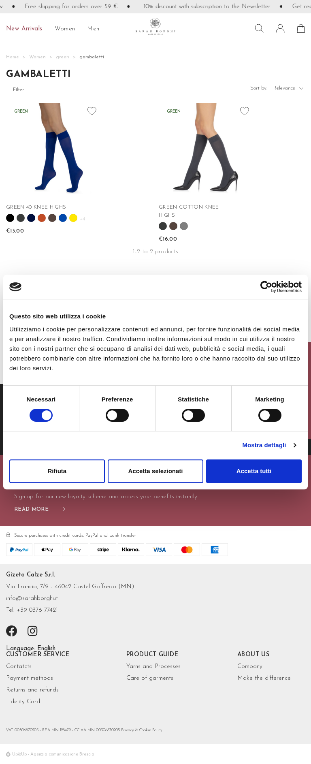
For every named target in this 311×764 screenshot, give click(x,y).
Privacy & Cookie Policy (141, 730)
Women (65, 29)
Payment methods (29, 678)
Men (93, 29)
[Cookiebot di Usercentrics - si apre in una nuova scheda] (266, 287)
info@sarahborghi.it (32, 598)
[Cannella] (42, 218)
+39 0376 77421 (37, 610)
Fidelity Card (23, 702)
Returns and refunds (32, 690)
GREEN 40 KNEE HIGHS (36, 207)
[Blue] (31, 218)
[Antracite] (21, 218)
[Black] (10, 218)
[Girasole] (73, 218)
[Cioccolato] (52, 218)
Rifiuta (56, 470)
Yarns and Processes (153, 667)
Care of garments (149, 678)
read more (31, 509)
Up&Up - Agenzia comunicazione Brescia (53, 754)
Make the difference (264, 678)
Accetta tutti (254, 470)
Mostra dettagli (264, 445)
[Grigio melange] (184, 226)
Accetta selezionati (155, 470)
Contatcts (19, 667)
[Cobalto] (63, 218)
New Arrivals (24, 29)
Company (249, 667)
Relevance (289, 90)
